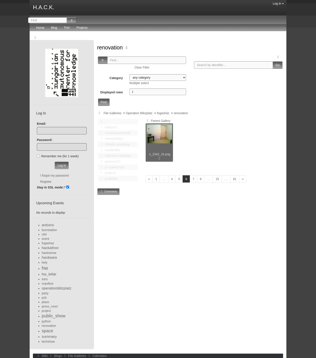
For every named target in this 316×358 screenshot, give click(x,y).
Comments (108, 191)
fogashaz (48, 243)
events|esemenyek (115, 133)
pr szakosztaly (111, 167)
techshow (48, 341)
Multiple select (139, 83)
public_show (53, 315)
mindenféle (109, 150)
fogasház (163, 113)
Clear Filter (142, 67)
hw (45, 268)
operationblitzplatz (56, 288)
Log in (278, 3)
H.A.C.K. (43, 7)
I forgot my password (54, 175)
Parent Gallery (158, 121)
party (45, 293)
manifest (47, 283)
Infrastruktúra (111, 138)
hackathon (50, 248)
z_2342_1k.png (159, 154)
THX (67, 27)
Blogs (55, 356)
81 (235, 179)
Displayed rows (111, 92)
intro (45, 279)
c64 (44, 234)
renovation (110, 47)
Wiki (42, 356)
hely (44, 262)
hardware (49, 257)
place (45, 302)
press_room (50, 306)
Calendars (96, 356)
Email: (41, 123)
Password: (44, 140)
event (45, 238)
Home (40, 27)
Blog (54, 27)
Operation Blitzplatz (139, 113)
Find (104, 102)
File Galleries (113, 113)
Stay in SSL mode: (50, 187)
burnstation (49, 230)
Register (46, 181)
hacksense (49, 253)
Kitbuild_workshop (114, 144)
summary (49, 336)
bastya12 (108, 127)
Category (116, 78)
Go (277, 65)
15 (217, 179)
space (47, 330)
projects (107, 173)
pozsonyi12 (109, 161)
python (46, 321)
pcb (44, 297)
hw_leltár (49, 274)
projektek (108, 178)
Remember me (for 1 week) (58, 156)
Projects (82, 27)
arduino (48, 225)
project (46, 311)
